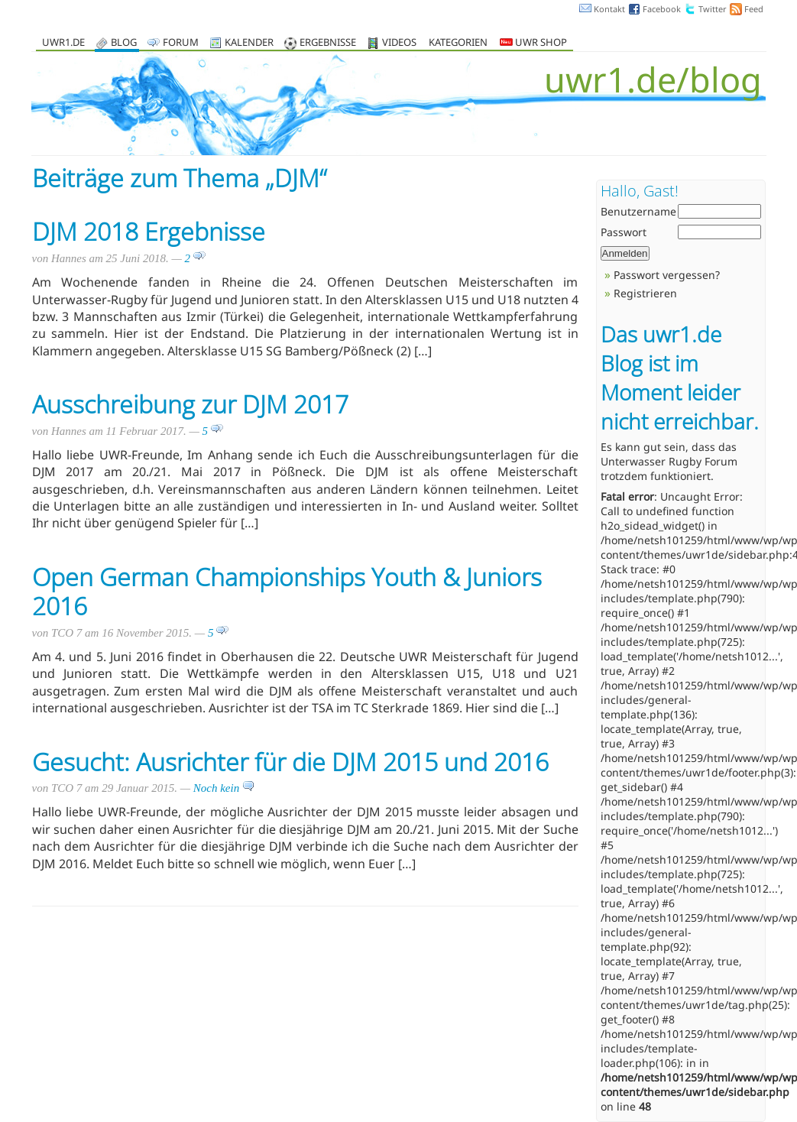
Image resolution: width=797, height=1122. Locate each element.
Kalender (249, 43)
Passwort (623, 232)
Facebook (662, 9)
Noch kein (223, 788)
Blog (124, 43)
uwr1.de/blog (653, 79)
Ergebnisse (328, 43)
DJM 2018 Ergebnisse (148, 231)
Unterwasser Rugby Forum (669, 461)
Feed (753, 9)
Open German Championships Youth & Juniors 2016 (287, 591)
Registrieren (645, 293)
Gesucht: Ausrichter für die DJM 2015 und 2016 (290, 761)
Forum (181, 43)
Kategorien (458, 43)
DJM (296, 177)
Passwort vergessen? (667, 275)
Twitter (712, 9)
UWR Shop (533, 43)
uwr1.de (63, 43)
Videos (399, 43)
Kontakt (609, 9)
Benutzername (638, 211)
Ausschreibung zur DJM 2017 (190, 404)
